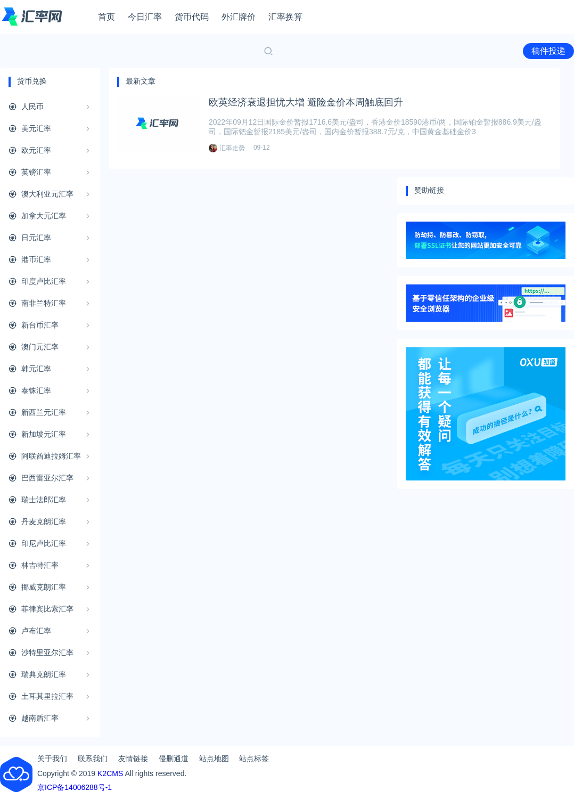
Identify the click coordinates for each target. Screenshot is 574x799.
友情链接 (133, 758)
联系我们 (93, 758)
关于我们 (52, 758)
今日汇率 (145, 16)
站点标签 (254, 758)
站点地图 (214, 758)
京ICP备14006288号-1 (74, 787)
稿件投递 (548, 50)
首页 (106, 16)
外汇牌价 (239, 16)
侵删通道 (173, 758)
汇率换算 (285, 16)
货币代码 (192, 16)
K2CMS (110, 773)
